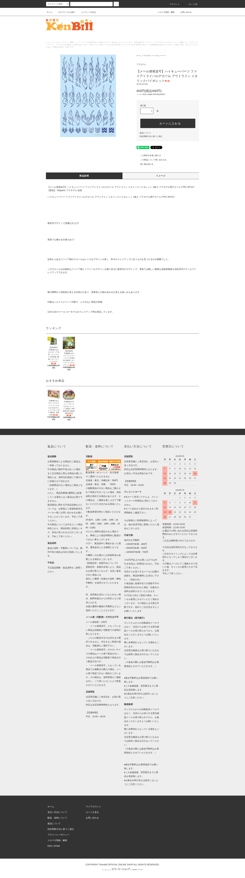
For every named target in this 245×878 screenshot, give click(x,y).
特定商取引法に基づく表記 (151, 136)
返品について (145, 133)
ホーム (49, 12)
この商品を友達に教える (149, 155)
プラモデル (147, 55)
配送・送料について (57, 818)
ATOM (57, 846)
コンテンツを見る (86, 12)
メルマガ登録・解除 (164, 12)
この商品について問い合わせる (152, 160)
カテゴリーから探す (64, 12)
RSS (50, 846)
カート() (191, 4)
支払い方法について (57, 812)
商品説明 (84, 176)
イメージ (161, 176)
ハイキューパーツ (159, 55)
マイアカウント (93, 806)
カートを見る (92, 812)
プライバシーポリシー (58, 834)
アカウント (173, 4)
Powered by (122, 870)
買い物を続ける (145, 164)
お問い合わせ (184, 12)
